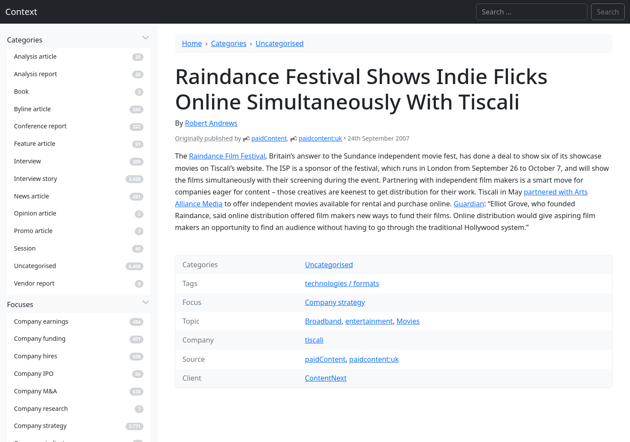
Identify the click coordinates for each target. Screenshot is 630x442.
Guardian (469, 204)
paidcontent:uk (320, 138)
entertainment (369, 321)
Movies (408, 321)
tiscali (314, 340)
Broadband (323, 321)
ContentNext (325, 378)
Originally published (204, 138)
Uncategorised (280, 43)
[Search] (532, 12)
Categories (229, 43)
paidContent (269, 138)
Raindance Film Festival (227, 156)
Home (192, 43)
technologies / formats (342, 283)
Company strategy (335, 302)
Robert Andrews (211, 123)
